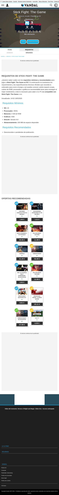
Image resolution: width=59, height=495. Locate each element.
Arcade (27, 16)
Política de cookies (5, 480)
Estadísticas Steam (33, 41)
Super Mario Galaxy (7, 1)
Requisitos (29, 49)
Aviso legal (4, 478)
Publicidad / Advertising (7, 472)
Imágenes (29, 52)
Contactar (3, 470)
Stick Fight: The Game (29, 12)
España (15, 1)
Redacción (3, 467)
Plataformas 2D (36, 16)
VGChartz (3, 485)
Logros (23, 41)
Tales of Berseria (43, 1)
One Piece (50, 1)
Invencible (35, 1)
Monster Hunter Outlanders (25, 1)
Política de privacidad (6, 475)
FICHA (10, 49)
